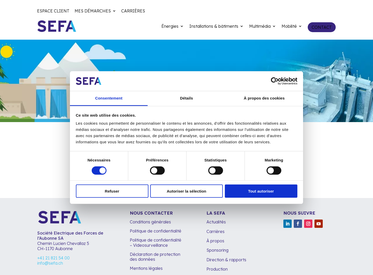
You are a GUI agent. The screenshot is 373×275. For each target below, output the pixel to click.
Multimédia (260, 26)
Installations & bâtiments (213, 26)
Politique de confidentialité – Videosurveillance (155, 242)
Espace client (53, 11)
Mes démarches (93, 11)
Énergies (169, 26)
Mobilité (289, 26)
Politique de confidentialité (155, 231)
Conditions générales (150, 221)
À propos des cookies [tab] (264, 98)
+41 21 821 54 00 (53, 257)
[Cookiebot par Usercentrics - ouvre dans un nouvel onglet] (274, 81)
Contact (322, 27)
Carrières (133, 11)
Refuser (112, 191)
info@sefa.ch (50, 263)
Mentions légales (147, 268)
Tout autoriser (261, 191)
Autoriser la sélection (186, 191)
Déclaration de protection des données (155, 257)
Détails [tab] (186, 98)
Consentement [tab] (108, 98)
